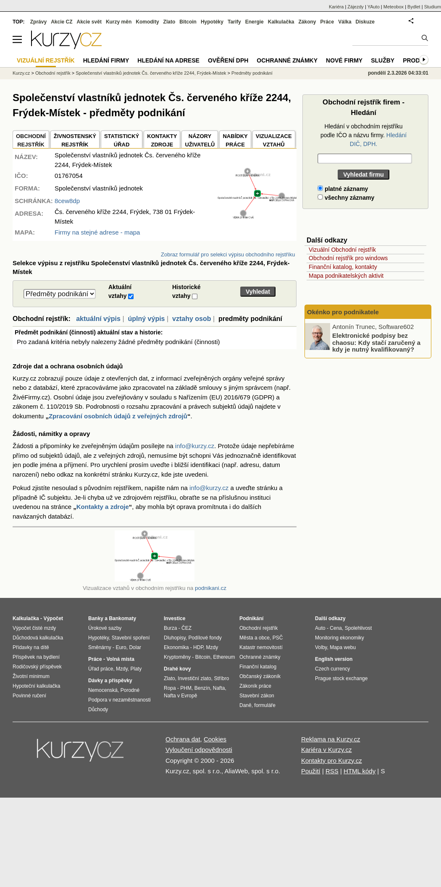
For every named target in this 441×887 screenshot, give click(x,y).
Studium (432, 6)
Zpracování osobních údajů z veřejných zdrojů (118, 416)
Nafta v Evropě (180, 696)
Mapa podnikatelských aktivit (346, 275)
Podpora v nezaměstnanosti (119, 700)
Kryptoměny (177, 657)
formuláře (265, 705)
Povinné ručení (29, 696)
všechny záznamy (346, 197)
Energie (254, 22)
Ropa (170, 688)
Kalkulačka (281, 22)
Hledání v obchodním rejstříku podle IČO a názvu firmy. (363, 135)
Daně (245, 705)
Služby (382, 60)
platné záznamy (343, 188)
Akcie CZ (61, 22)
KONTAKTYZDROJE (162, 140)
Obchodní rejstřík (53, 73)
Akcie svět (89, 22)
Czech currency (332, 669)
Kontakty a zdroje (102, 506)
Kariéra (336, 6)
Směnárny (99, 647)
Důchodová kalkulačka (38, 638)
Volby (321, 647)
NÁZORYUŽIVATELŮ (200, 140)
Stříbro (221, 678)
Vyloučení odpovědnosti (198, 749)
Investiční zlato (194, 678)
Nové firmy (344, 60)
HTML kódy (359, 771)
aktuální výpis (98, 318)
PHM (186, 688)
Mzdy (122, 669)
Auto (320, 628)
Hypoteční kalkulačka (36, 686)
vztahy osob (191, 318)
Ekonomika (176, 647)
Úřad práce (100, 669)
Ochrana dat (182, 739)
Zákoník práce (255, 686)
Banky (95, 618)
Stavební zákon (256, 696)
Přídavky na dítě (31, 647)
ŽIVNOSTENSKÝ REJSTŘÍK (75, 140)
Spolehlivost (358, 628)
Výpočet (53, 618)
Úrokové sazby (104, 628)
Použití (310, 771)
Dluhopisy (175, 638)
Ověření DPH (228, 60)
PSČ (278, 638)
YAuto (374, 6)
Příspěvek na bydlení (36, 657)
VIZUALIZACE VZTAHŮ (274, 140)
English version (333, 659)
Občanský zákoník (260, 676)
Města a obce (254, 638)
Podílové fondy (204, 638)
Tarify (234, 22)
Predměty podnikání (252, 73)
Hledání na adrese (168, 60)
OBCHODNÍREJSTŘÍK (31, 140)
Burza (170, 628)
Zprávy (38, 22)
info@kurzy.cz (194, 445)
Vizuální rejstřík (46, 60)
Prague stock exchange (341, 678)
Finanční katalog (257, 667)
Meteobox (393, 6)
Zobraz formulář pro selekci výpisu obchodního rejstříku (228, 254)
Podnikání (251, 618)
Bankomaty (122, 618)
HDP (198, 647)
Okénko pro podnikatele (343, 312)
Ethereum (224, 657)
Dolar (135, 647)
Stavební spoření (131, 638)
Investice (174, 618)
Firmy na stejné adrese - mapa (97, 232)
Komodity (147, 22)
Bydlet (413, 6)
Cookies (215, 739)
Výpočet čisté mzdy (34, 628)
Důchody (98, 709)
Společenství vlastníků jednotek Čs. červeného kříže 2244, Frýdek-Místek (151, 73)
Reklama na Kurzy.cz (330, 739)
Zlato (169, 22)
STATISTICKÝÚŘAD (121, 140)
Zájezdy (355, 6)
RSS (332, 771)
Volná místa (120, 659)
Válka (344, 22)
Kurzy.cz (21, 73)
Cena (336, 628)
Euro (121, 647)
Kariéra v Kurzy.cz (326, 749)
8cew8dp (67, 200)
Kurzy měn (118, 22)
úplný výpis (146, 318)
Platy (136, 669)
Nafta (219, 688)
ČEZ (186, 628)
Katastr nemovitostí (261, 647)
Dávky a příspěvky (110, 681)
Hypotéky (212, 22)
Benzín (202, 688)
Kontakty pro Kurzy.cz (331, 760)
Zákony (307, 22)
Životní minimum (31, 676)
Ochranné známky (287, 60)
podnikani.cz (210, 588)
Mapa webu (343, 647)
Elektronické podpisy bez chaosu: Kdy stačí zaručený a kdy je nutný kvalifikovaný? (376, 342)
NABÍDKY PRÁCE (235, 140)
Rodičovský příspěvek (37, 667)
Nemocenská (103, 690)
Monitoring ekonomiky (339, 638)
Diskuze (365, 22)
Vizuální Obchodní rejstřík (342, 249)
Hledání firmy (106, 60)
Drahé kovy (177, 669)
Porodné (130, 690)
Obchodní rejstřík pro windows (348, 258)
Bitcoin (188, 22)
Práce (327, 22)
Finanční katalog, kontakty (343, 266)
